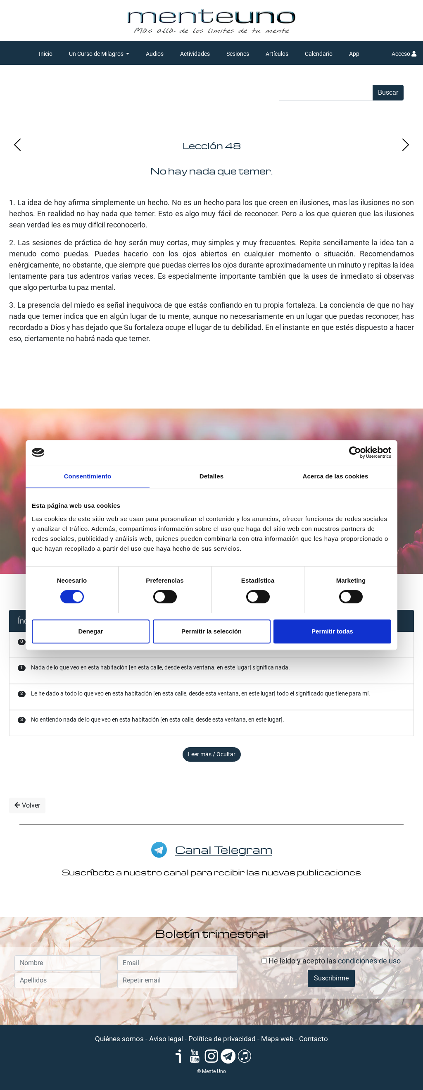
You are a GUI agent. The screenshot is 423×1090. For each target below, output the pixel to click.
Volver (27, 805)
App (354, 53)
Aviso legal (166, 1039)
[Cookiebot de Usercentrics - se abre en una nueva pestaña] (355, 452)
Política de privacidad (222, 1039)
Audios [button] (155, 53)
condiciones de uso (369, 960)
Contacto (313, 1039)
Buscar (388, 92)
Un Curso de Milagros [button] (97, 53)
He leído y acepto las (331, 960)
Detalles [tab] (211, 476)
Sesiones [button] (237, 53)
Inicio (45, 53)
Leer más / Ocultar (211, 754)
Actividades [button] (195, 53)
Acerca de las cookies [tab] (335, 476)
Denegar (90, 631)
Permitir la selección (211, 631)
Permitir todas (332, 631)
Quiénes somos (119, 1039)
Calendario (319, 53)
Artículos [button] (277, 53)
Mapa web (277, 1039)
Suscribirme (331, 978)
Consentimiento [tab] (88, 476)
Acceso (404, 53)
